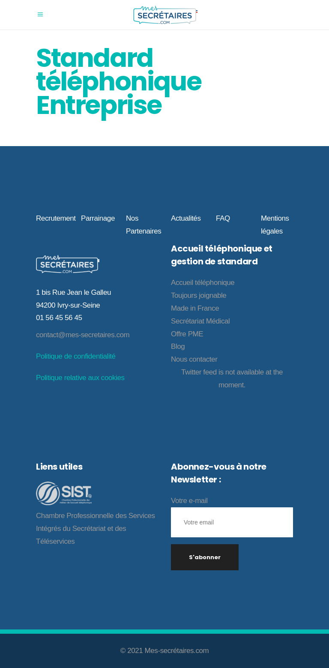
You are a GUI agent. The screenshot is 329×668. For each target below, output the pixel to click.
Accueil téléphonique (202, 283)
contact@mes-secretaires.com (82, 335)
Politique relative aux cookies (80, 378)
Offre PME (187, 334)
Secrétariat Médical (200, 321)
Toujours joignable (198, 295)
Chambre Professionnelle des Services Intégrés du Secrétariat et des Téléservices (95, 528)
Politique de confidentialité (76, 356)
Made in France (195, 308)
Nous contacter (194, 359)
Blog (178, 346)
